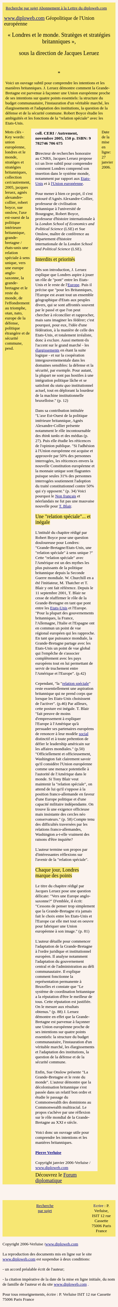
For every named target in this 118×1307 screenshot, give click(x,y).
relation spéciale (75, 683)
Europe (74, 284)
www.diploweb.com (51, 1167)
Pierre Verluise (48, 1152)
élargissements (47, 350)
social (83, 733)
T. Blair (65, 506)
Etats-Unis (58, 608)
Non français (65, 496)
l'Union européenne (67, 183)
